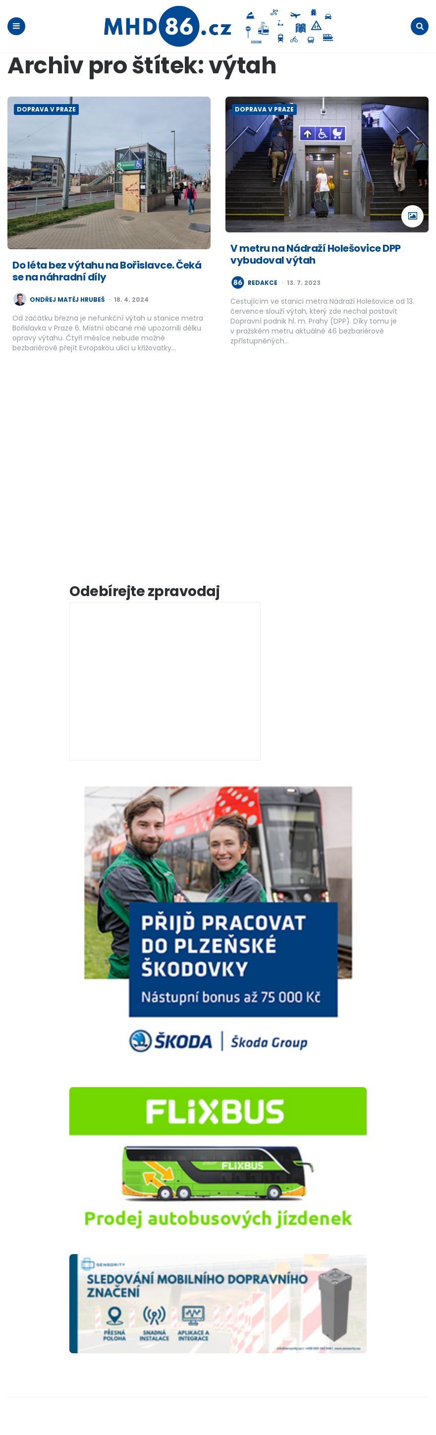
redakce (262, 282)
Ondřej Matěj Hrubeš (67, 299)
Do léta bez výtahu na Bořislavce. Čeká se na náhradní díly (106, 270)
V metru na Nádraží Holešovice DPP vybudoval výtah (315, 254)
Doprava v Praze (46, 109)
